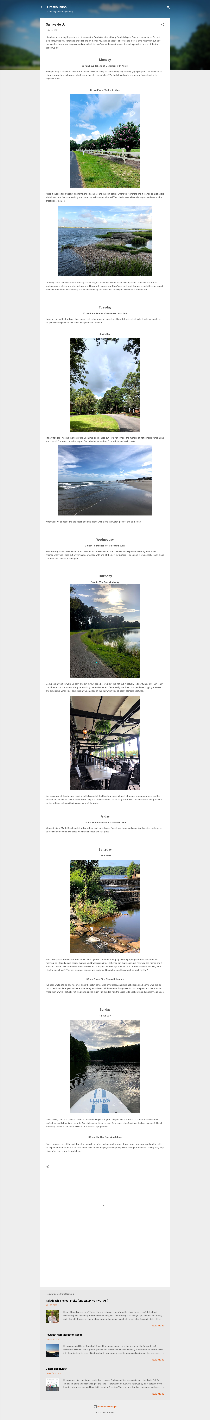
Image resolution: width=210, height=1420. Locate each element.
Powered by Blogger (105, 1406)
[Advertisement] (105, 1260)
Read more (158, 1325)
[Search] (168, 8)
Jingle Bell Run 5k (56, 1368)
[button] (162, 25)
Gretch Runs (57, 7)
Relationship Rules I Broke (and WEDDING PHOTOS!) (77, 1300)
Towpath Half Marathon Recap (64, 1334)
